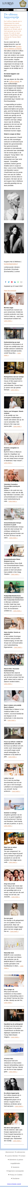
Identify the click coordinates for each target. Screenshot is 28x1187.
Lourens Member (12, 1156)
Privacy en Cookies (16, 1175)
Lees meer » (8, 321)
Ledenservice (20, 1152)
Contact (22, 1156)
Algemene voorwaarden (16, 1171)
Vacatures (16, 1167)
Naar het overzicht (10, 290)
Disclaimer (15, 1178)
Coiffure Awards (14, 81)
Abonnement (10, 1152)
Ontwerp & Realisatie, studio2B (14, 1184)
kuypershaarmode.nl (11, 264)
